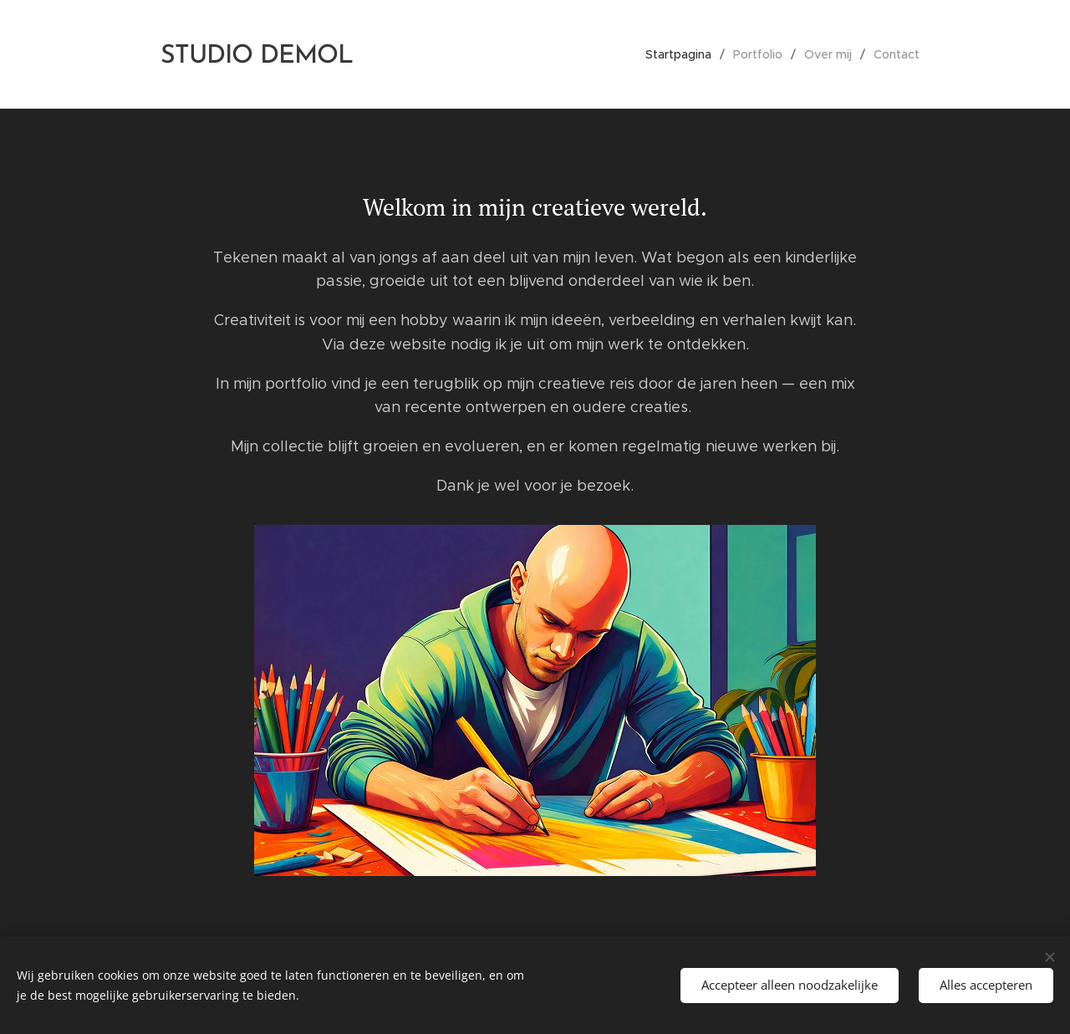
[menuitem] (683, 54)
